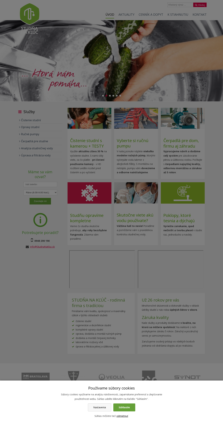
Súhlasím (124, 407)
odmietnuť (122, 416)
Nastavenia (99, 407)
